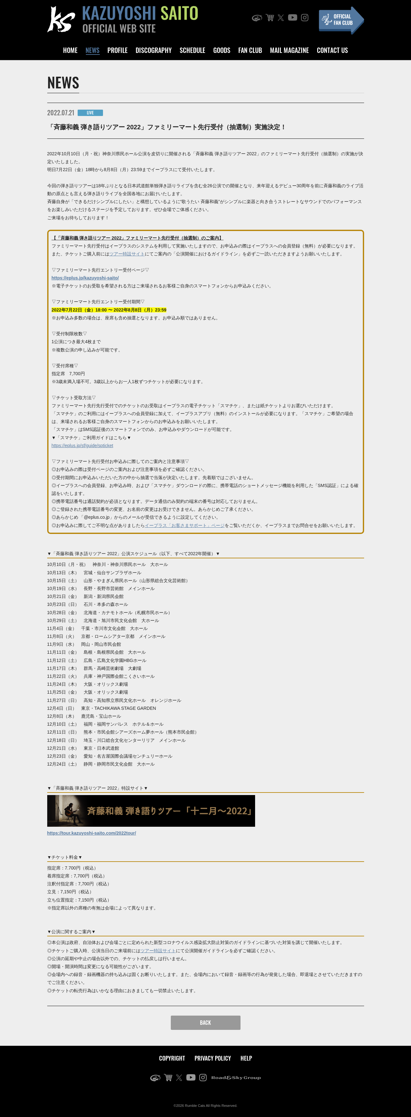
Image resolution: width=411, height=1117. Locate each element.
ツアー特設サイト (127, 253)
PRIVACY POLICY (213, 1058)
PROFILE (117, 50)
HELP (246, 1058)
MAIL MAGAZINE (289, 50)
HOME (70, 50)
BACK (205, 1022)
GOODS (221, 50)
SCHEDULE (192, 50)
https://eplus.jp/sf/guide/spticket (82, 445)
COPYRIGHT (172, 1058)
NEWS (93, 50)
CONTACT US (332, 50)
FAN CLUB (250, 50)
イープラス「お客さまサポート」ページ (185, 525)
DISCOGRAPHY (154, 50)
